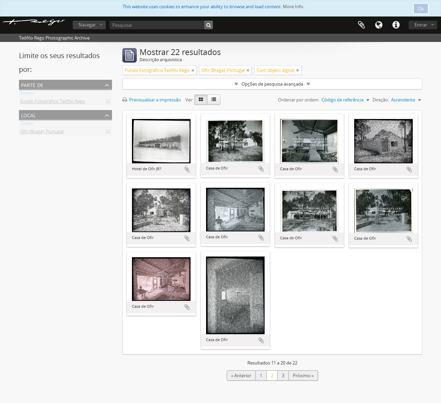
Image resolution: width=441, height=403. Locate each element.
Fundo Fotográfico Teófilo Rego (52, 102)
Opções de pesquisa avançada (272, 84)
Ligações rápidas (395, 25)
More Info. (293, 6)
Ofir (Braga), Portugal (41, 133)
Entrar (420, 25)
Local (28, 114)
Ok (421, 9)
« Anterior (241, 375)
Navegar (87, 25)
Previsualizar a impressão (151, 100)
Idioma (378, 25)
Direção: (380, 100)
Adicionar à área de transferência (187, 169)
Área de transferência (361, 25)
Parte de (32, 84)
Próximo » (303, 375)
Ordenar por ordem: (298, 100)
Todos (26, 94)
